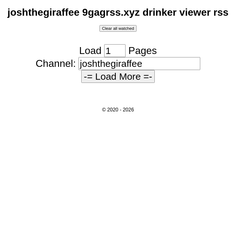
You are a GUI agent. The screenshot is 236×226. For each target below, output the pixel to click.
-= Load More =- (118, 76)
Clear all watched (118, 28)
